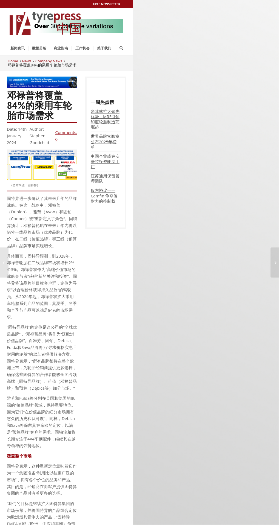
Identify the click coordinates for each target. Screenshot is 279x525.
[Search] (121, 48)
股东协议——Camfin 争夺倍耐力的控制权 (104, 195)
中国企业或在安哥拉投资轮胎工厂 (105, 161)
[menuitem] (17, 48)
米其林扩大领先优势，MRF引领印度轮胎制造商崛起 (105, 119)
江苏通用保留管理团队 (105, 178)
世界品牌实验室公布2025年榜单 (105, 141)
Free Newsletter (106, 4)
